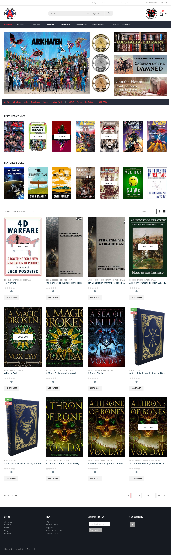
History (107, 280)
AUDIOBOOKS (104, 102)
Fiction (79, 102)
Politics (23, 280)
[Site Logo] (10, 13)
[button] (158, 211)
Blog (6, 530)
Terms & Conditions (54, 530)
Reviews (8, 524)
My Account (151, 3)
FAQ (47, 522)
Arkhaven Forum (98, 24)
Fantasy (13, 370)
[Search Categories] (95, 13)
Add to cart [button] (53, 297)
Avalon (26, 102)
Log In (164, 3)
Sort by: (7, 211)
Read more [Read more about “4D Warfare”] (13, 297)
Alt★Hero (17, 102)
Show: (144, 211)
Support (49, 527)
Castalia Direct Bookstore (120, 24)
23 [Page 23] (153, 495)
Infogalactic (66, 24)
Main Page (8, 24)
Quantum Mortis (56, 102)
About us (8, 522)
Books (6, 280)
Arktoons (21, 24)
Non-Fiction (89, 102)
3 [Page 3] (139, 495)
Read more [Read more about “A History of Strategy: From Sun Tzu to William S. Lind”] (138, 297)
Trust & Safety (52, 524)
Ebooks (55, 280)
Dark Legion (35, 102)
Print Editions (154, 461)
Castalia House (35, 24)
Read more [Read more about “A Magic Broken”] (13, 388)
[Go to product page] (23, 247)
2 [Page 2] (133, 495)
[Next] (164, 495)
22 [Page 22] (147, 495)
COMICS (7, 102)
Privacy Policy (52, 533)
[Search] (108, 13)
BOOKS (71, 102)
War (29, 280)
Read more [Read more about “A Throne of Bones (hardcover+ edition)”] (138, 478)
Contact (7, 533)
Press (6, 527)
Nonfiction (15, 280)
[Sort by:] (23, 211)
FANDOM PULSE (81, 24)
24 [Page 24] (159, 495)
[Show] (151, 211)
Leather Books (135, 370)
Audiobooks (51, 24)
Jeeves (45, 102)
